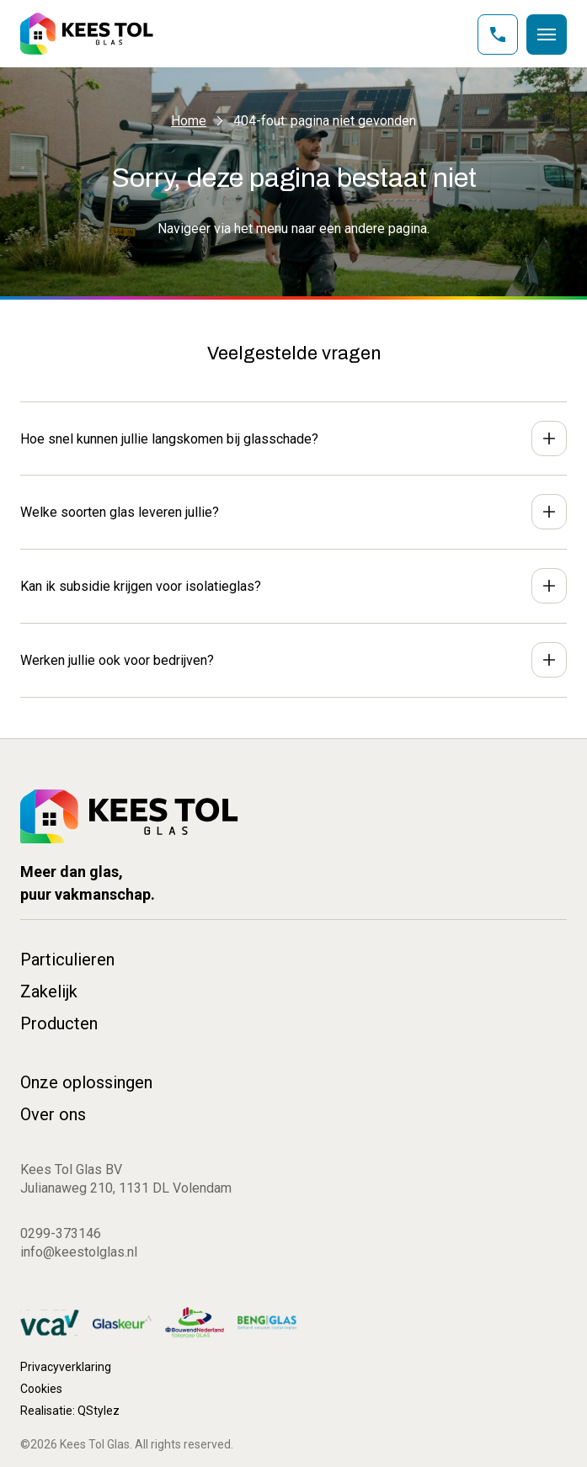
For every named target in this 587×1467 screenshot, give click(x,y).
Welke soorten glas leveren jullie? (119, 512)
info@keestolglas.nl (78, 1252)
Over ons (53, 1114)
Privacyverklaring (65, 1367)
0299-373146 (60, 1233)
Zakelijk (48, 991)
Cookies (41, 1388)
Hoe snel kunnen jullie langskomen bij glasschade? (169, 439)
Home (188, 121)
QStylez (98, 1410)
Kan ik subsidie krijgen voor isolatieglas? (140, 586)
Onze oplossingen (86, 1082)
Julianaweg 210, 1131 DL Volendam (126, 1188)
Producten (59, 1023)
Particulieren (67, 959)
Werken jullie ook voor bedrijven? (117, 660)
